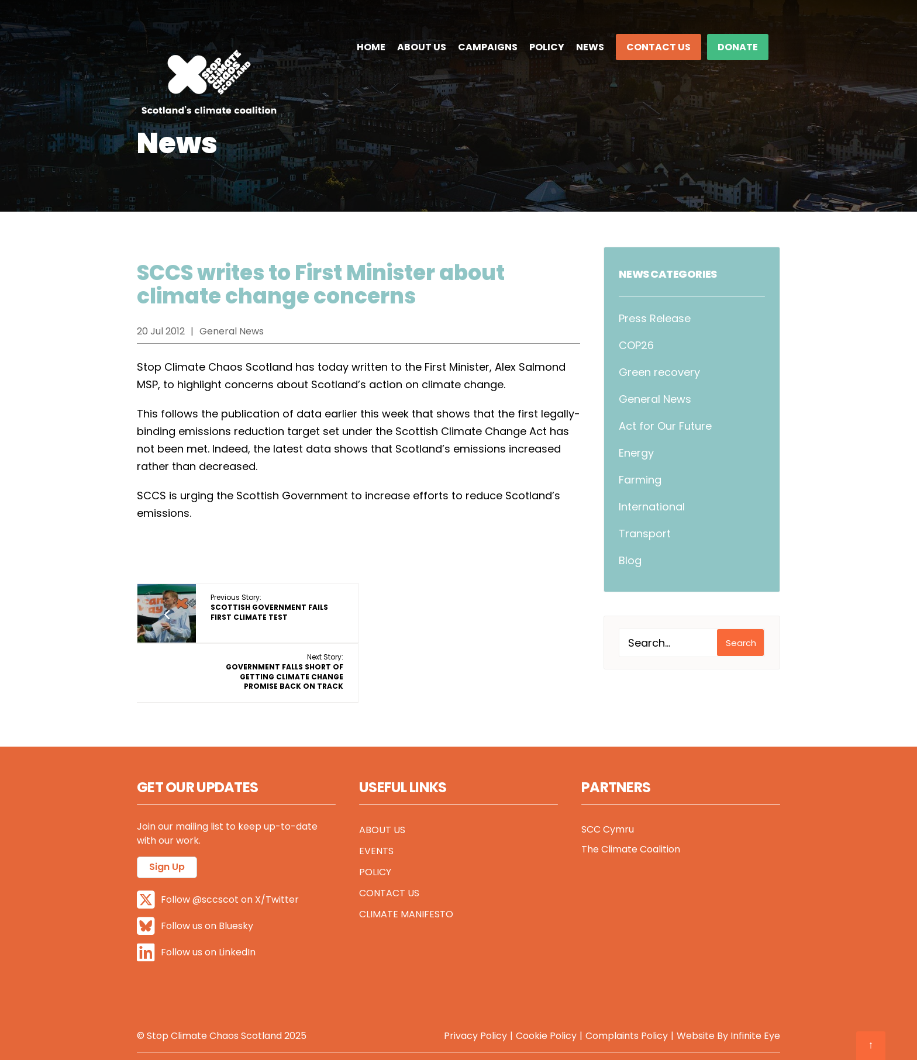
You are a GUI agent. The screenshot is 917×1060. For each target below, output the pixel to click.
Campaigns (488, 47)
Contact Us (658, 47)
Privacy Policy (475, 1004)
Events (376, 820)
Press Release (655, 318)
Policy (546, 47)
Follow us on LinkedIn (196, 921)
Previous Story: (269, 607)
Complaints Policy (626, 1004)
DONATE (738, 47)
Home (371, 47)
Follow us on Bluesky (195, 895)
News (590, 47)
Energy (636, 453)
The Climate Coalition (630, 819)
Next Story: (505, 611)
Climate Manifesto (406, 883)
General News (655, 399)
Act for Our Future (665, 426)
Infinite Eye (755, 1004)
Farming (640, 479)
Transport (645, 533)
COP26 (636, 345)
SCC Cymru (607, 799)
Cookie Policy (546, 1004)
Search (741, 643)
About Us (421, 47)
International (652, 506)
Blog (630, 560)
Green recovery (659, 372)
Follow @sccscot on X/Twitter (218, 869)
